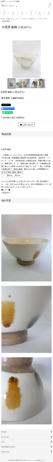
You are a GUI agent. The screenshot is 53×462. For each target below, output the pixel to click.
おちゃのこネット (22, 460)
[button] (11, 83)
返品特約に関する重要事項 (12, 118)
